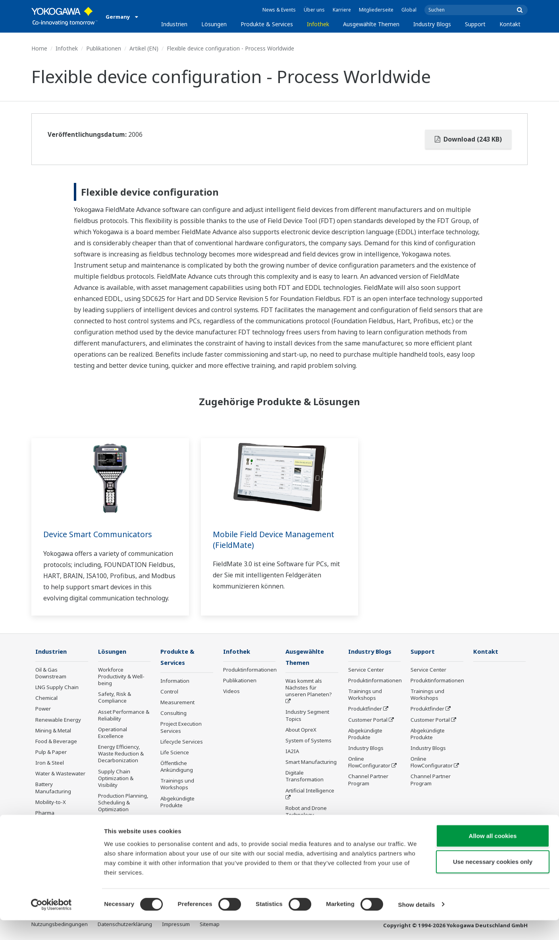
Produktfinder (365, 709)
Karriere (342, 9)
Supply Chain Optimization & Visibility (115, 778)
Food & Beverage (56, 741)
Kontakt (509, 24)
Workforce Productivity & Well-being (121, 676)
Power (43, 709)
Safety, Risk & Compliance (114, 698)
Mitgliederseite (376, 9)
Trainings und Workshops (177, 785)
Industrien (174, 24)
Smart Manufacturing (311, 762)
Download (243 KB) (468, 139)
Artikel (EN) (143, 48)
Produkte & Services (267, 24)
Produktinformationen (250, 670)
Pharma (44, 813)
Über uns (314, 9)
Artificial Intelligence (309, 791)
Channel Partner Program (368, 780)
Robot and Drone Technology (306, 812)
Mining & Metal (53, 730)
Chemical (46, 698)
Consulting (173, 713)
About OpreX (300, 730)
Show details (416, 924)
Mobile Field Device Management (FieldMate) (275, 539)
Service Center (366, 670)
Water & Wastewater (60, 773)
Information (174, 681)
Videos (231, 691)
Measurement (177, 703)
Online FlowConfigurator (369, 762)
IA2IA (292, 751)
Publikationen (103, 48)
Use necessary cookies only (492, 881)
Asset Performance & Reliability (123, 715)
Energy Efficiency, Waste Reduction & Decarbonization (121, 754)
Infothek (318, 24)
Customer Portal (367, 719)
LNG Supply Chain (57, 687)
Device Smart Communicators (98, 534)
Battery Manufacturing (53, 788)
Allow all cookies (493, 855)
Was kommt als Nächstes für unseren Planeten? (308, 688)
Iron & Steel (49, 763)
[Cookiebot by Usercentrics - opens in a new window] (51, 924)
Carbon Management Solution (124, 824)
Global (408, 9)
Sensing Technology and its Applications (310, 830)
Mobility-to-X (50, 802)
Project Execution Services (181, 728)
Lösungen (214, 24)
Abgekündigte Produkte (177, 803)
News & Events (279, 9)
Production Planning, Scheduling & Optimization (123, 802)
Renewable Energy (58, 719)
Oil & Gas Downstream (50, 673)
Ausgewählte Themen (371, 24)
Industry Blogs (432, 24)
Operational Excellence (112, 733)
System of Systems (308, 741)
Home (39, 48)
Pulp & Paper (51, 752)
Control (169, 692)
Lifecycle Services (181, 742)
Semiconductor (53, 823)
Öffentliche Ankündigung (176, 767)
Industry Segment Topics (307, 716)
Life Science (174, 753)
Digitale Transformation (304, 777)
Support (475, 24)
